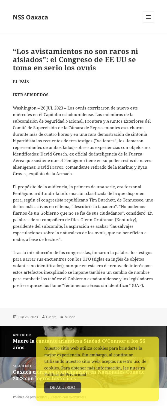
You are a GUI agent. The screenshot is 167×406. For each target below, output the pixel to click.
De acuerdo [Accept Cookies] (62, 389)
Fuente (51, 317)
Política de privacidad (30, 397)
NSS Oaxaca (30, 17)
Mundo (70, 317)
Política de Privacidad (65, 376)
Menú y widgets (148, 22)
